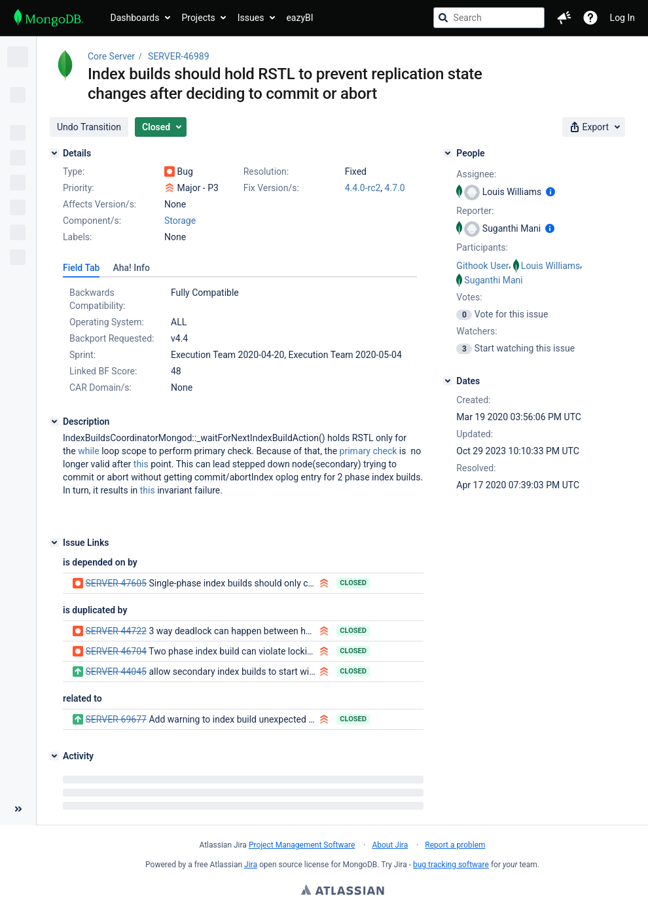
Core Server (111, 56)
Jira (250, 864)
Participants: (482, 247)
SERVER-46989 (178, 56)
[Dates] (447, 381)
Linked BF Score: (103, 371)
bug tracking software (451, 864)
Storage (180, 220)
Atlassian (342, 891)
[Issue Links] (54, 542)
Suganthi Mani (493, 280)
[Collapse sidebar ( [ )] (18, 809)
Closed (353, 583)
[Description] (54, 421)
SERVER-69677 (115, 719)
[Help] (590, 17)
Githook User (482, 265)
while (88, 451)
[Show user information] (550, 192)
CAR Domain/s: (100, 387)
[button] (564, 17)
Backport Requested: (111, 338)
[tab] (81, 268)
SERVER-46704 (115, 651)
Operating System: (106, 322)
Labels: (77, 237)
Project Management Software (302, 845)
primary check (368, 451)
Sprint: (82, 355)
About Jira (390, 845)
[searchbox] (489, 17)
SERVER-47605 (115, 583)
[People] (447, 153)
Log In (622, 17)
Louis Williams (551, 265)
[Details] (54, 153)
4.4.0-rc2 (363, 188)
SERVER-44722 (115, 631)
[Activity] (54, 756)
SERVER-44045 (115, 671)
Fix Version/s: (271, 188)
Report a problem (455, 845)
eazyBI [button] (299, 17)
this (141, 464)
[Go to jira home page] (49, 18)
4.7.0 (395, 188)
